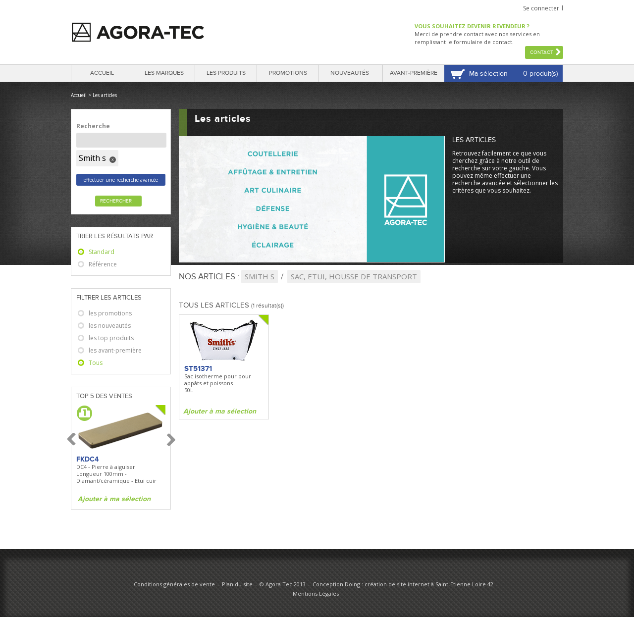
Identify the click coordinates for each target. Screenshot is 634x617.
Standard (101, 252)
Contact (541, 52)
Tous (96, 363)
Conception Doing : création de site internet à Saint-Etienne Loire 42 (403, 584)
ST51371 (198, 368)
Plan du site (237, 584)
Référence (103, 264)
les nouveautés (110, 325)
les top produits (111, 338)
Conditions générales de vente (174, 584)
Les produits (226, 73)
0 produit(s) (540, 73)
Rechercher (116, 201)
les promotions (110, 313)
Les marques (164, 73)
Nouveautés (349, 73)
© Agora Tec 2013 (283, 584)
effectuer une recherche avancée (121, 179)
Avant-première (413, 73)
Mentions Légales (316, 593)
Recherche (93, 126)
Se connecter (541, 8)
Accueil (102, 73)
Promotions (288, 73)
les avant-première (115, 350)
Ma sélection (488, 73)
